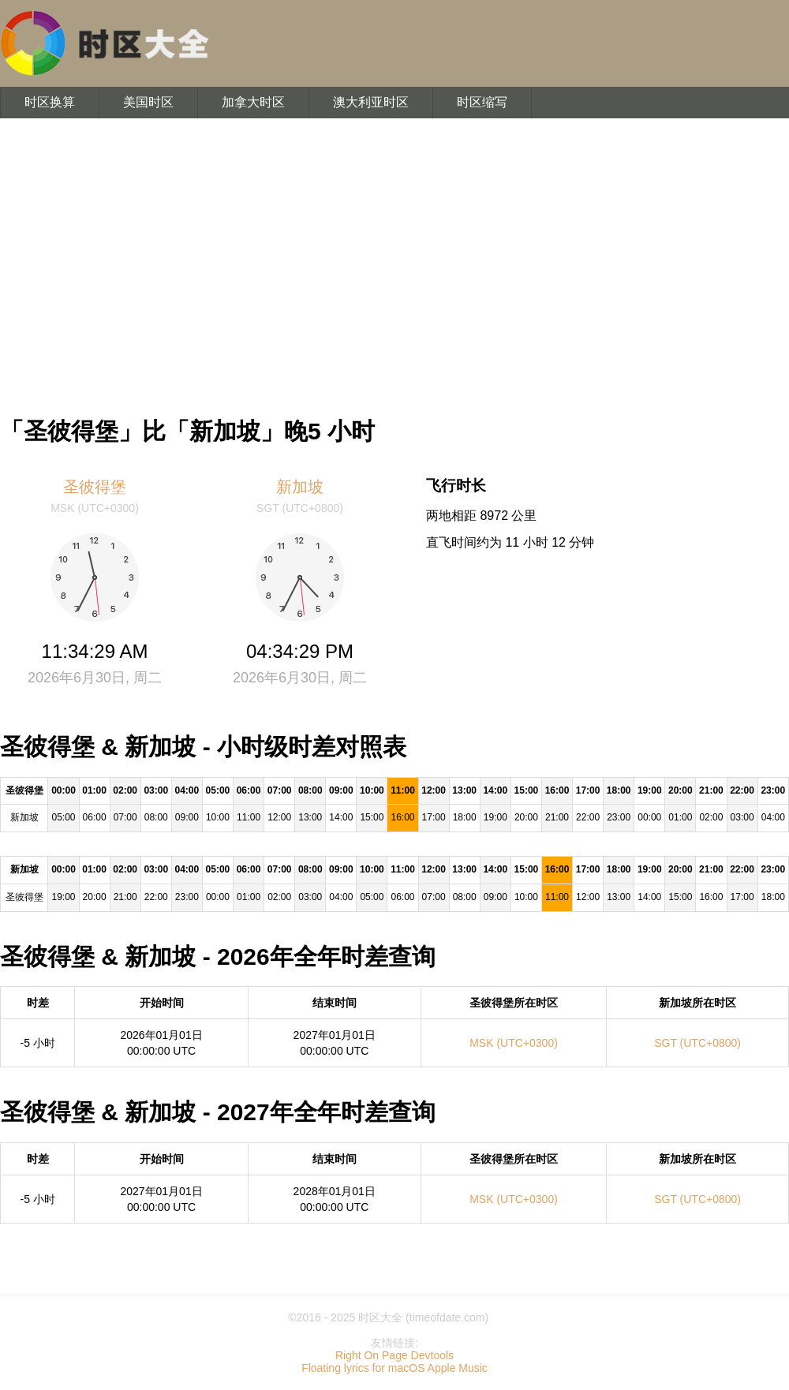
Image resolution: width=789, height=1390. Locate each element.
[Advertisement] (394, 260)
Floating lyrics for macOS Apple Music (394, 1368)
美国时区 (148, 102)
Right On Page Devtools (394, 1355)
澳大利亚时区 (371, 102)
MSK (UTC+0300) (513, 1043)
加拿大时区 (253, 102)
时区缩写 (482, 102)
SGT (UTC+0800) (697, 1043)
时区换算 (49, 102)
